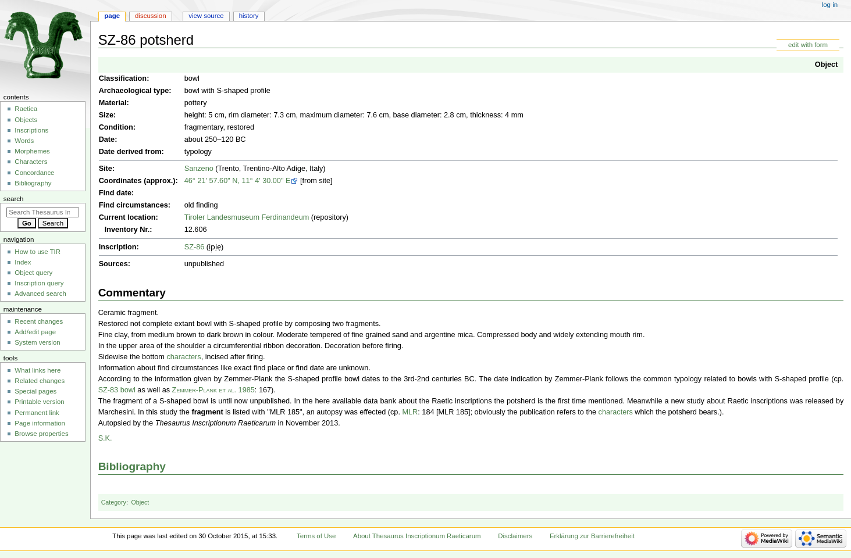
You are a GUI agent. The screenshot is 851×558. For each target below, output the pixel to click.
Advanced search (40, 293)
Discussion (150, 15)
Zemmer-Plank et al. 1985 (213, 390)
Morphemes (32, 151)
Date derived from (130, 152)
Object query (33, 272)
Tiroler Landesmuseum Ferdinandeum (246, 217)
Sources (113, 264)
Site (105, 168)
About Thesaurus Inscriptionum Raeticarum (416, 535)
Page (112, 15)
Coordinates (120, 181)
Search (13, 198)
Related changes (40, 380)
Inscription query (39, 283)
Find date (115, 193)
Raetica (26, 108)
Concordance (34, 172)
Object (826, 64)
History (249, 15)
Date (107, 139)
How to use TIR (37, 251)
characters (183, 357)
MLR (410, 412)
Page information (40, 423)
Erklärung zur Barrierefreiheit (592, 535)
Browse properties (41, 433)
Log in (830, 4)
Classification (123, 78)
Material (113, 103)
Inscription (118, 247)
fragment (207, 412)
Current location (127, 217)
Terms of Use (316, 535)
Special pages (35, 391)
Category (113, 502)
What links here (37, 370)
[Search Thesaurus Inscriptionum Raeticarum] (42, 212)
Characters (31, 161)
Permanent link (37, 412)
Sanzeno (198, 168)
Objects (26, 119)
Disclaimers (515, 535)
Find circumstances (133, 205)
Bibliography (132, 466)
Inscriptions (31, 130)
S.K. (105, 438)
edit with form (808, 44)
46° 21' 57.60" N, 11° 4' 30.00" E (237, 181)
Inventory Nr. (127, 230)
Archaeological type (134, 91)
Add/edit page (35, 331)
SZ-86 (194, 247)
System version (37, 342)
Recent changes (39, 321)
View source (205, 15)
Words (24, 140)
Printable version (39, 401)
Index (23, 262)
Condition (116, 127)
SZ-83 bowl (117, 390)
